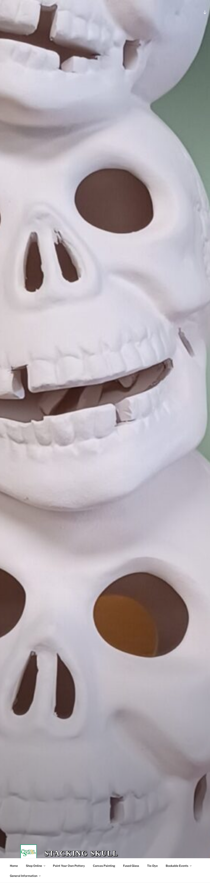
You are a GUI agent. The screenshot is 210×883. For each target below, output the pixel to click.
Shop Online (36, 865)
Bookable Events (179, 865)
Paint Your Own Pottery (69, 865)
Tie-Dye (152, 865)
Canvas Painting (104, 865)
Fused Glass (131, 865)
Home (14, 865)
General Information (25, 875)
